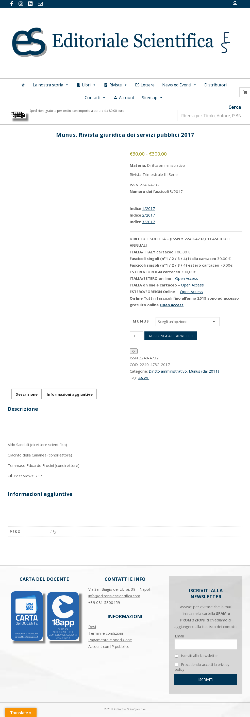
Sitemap (152, 97)
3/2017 (148, 221)
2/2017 (148, 215)
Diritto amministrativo (168, 371)
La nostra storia (51, 85)
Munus (141, 321)
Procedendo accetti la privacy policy (202, 667)
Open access (172, 304)
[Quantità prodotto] (136, 335)
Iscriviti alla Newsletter (196, 655)
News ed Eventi (179, 85)
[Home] (23, 85)
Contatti (95, 97)
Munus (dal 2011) (204, 371)
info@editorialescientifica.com (114, 595)
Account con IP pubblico (108, 646)
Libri (89, 85)
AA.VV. (143, 377)
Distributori (215, 85)
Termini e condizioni (105, 633)
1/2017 (148, 208)
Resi (92, 626)
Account (126, 97)
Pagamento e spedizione (110, 639)
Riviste (118, 85)
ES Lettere (145, 85)
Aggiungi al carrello (170, 335)
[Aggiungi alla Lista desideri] (134, 351)
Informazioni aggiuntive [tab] (70, 394)
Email (179, 636)
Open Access (186, 278)
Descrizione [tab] (26, 394)
